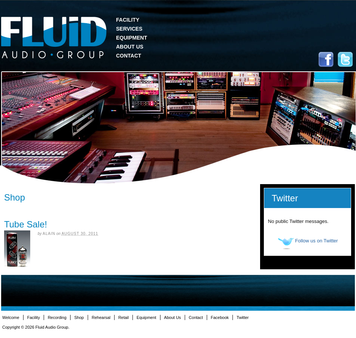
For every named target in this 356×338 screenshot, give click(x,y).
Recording (57, 317)
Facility (127, 20)
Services (129, 29)
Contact (128, 56)
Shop (79, 317)
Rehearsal (101, 317)
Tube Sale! (25, 224)
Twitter (345, 59)
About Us (129, 47)
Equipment (131, 38)
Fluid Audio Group (53, 38)
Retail (123, 317)
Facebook (326, 59)
